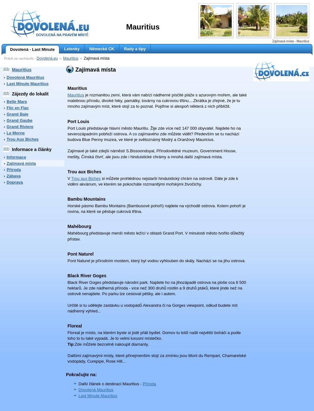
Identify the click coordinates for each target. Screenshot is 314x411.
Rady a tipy (135, 48)
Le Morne (16, 133)
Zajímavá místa (21, 163)
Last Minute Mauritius (28, 83)
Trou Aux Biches (23, 139)
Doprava (15, 182)
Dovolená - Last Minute (30, 49)
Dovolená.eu (47, 58)
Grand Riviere (20, 126)
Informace (16, 157)
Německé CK (101, 48)
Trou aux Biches (85, 178)
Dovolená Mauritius (25, 77)
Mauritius (70, 58)
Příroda (14, 169)
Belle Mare (17, 101)
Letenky (71, 48)
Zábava (14, 176)
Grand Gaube (19, 120)
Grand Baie (17, 114)
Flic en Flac (18, 107)
